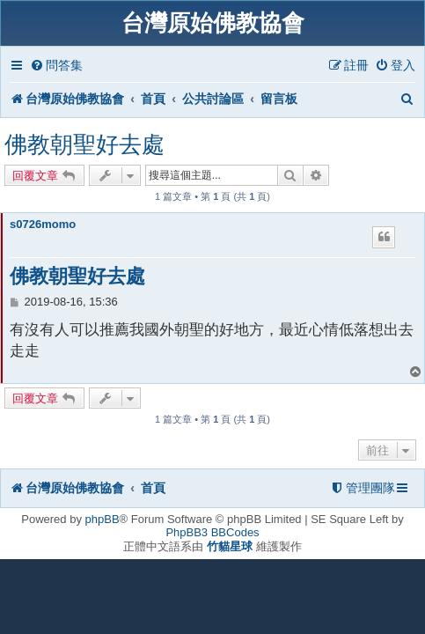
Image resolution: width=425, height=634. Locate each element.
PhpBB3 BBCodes (212, 532)
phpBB (102, 519)
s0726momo (43, 224)
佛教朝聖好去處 (84, 144)
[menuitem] (56, 65)
